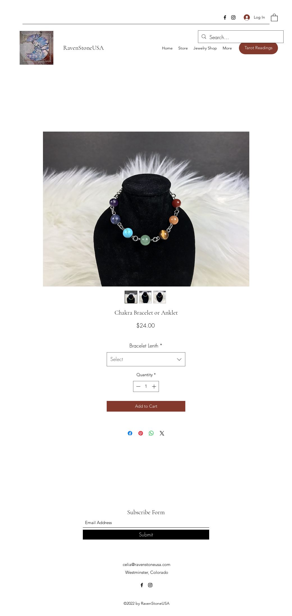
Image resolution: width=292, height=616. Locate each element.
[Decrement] (138, 386)
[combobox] (146, 359)
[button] (274, 17)
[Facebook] (225, 17)
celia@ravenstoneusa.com (146, 564)
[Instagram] (233, 17)
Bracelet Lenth (146, 345)
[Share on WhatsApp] (151, 433)
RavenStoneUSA (83, 47)
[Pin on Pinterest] (140, 433)
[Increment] (154, 386)
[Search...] (240, 37)
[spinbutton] (146, 386)
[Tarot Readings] (258, 48)
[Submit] (146, 535)
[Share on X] (162, 433)
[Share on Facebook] (130, 433)
